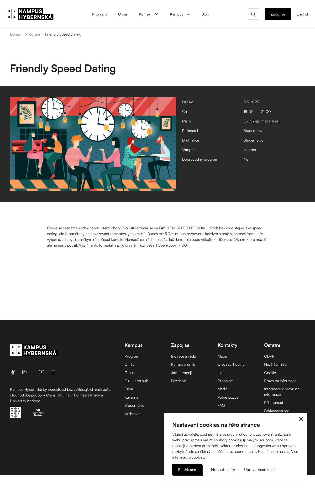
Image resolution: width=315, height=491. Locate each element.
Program (32, 34)
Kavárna (131, 397)
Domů (15, 34)
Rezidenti (178, 380)
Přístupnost (273, 402)
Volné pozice (228, 397)
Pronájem (225, 380)
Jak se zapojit (182, 372)
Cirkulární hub (136, 380)
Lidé (221, 372)
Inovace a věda (183, 356)
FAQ (221, 405)
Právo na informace (280, 380)
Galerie (130, 372)
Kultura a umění (184, 364)
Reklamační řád (276, 410)
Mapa (222, 356)
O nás (129, 364)
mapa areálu (271, 121)
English (303, 14)
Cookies (271, 372)
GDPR (269, 356)
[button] (148, 14)
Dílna (129, 388)
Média (222, 388)
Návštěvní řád (275, 364)
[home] (29, 14)
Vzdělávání (133, 413)
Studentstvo (134, 405)
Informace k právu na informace (281, 391)
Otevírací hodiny (231, 364)
